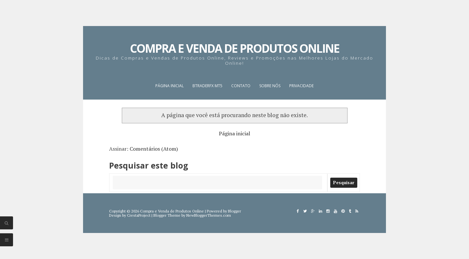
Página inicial (169, 86)
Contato (240, 86)
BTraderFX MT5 (207, 86)
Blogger (234, 211)
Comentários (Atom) (154, 148)
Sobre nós (269, 86)
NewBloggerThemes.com (208, 215)
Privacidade (301, 86)
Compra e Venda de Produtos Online (234, 48)
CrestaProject (138, 215)
